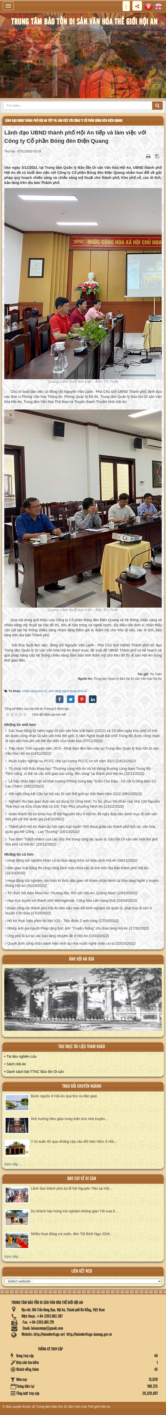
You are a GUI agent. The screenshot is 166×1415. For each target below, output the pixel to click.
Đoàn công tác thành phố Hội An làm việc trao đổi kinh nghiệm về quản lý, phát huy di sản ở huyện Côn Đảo (78, 910)
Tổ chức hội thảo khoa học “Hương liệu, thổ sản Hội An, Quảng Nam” (61, 893)
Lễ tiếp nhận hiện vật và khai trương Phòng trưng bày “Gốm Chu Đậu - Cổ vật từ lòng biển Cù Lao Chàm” (80, 783)
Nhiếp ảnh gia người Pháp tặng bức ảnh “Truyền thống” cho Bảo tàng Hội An (67, 928)
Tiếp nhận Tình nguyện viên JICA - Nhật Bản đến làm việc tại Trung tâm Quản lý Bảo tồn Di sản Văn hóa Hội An (82, 750)
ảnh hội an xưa (81, 959)
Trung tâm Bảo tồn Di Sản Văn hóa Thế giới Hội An (73, 1406)
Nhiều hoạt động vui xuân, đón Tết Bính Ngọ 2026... (72, 1234)
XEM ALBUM (83, 1003)
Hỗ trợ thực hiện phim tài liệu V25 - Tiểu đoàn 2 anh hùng (52, 921)
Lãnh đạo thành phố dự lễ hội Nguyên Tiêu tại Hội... (71, 1188)
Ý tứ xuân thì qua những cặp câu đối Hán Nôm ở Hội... (74, 1141)
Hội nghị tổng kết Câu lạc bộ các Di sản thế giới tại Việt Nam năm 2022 (65, 794)
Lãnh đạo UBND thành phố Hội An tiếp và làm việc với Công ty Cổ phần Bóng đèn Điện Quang (63, 120)
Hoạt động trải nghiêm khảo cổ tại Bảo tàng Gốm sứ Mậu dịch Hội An (61, 860)
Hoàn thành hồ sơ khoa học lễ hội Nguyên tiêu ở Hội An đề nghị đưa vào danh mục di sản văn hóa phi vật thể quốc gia (81, 816)
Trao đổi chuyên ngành (81, 1086)
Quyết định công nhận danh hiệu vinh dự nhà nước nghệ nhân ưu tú (61, 943)
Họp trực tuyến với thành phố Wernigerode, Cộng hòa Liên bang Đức (61, 901)
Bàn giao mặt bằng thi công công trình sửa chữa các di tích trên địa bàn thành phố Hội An (77, 868)
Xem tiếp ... (13, 1164)
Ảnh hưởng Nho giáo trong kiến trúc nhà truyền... (69, 1119)
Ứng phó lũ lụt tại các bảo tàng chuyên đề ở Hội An (47, 936)
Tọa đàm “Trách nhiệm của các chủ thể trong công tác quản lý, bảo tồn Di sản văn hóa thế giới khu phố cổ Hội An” (81, 841)
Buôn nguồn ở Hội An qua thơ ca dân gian (64, 1096)
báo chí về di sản (81, 1179)
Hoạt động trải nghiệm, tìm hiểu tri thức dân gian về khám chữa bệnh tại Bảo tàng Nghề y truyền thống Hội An (82, 883)
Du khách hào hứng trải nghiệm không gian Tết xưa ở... (74, 1211)
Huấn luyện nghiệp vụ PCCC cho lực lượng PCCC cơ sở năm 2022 (62, 761)
